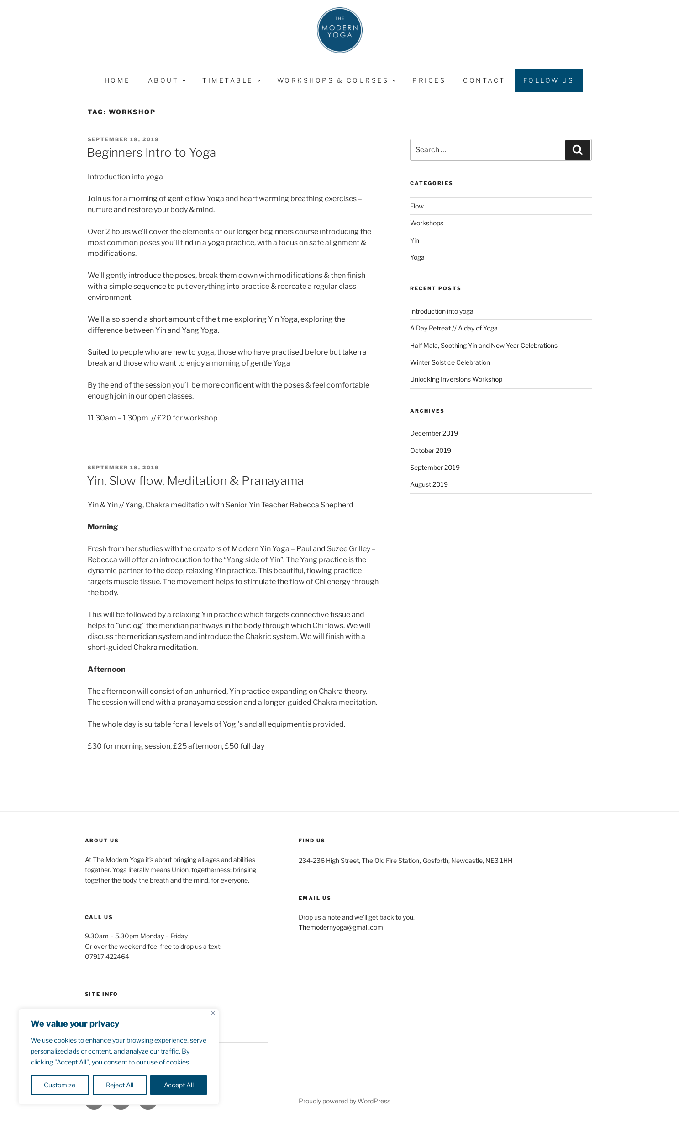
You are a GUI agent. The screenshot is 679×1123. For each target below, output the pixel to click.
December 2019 (434, 433)
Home (118, 80)
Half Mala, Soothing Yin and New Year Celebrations (484, 345)
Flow (417, 206)
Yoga (417, 257)
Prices (429, 80)
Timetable (232, 80)
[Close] (213, 1013)
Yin (414, 240)
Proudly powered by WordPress (344, 1101)
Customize (59, 1085)
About (168, 80)
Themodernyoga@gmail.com (341, 927)
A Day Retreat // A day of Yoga (454, 328)
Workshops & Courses (337, 80)
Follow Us (548, 80)
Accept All (179, 1085)
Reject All (119, 1085)
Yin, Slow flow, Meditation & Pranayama (195, 481)
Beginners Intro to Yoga (151, 152)
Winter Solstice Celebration (450, 362)
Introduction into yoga (442, 311)
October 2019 (430, 450)
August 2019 (429, 484)
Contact (484, 80)
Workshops (426, 223)
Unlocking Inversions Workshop (456, 379)
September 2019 (435, 467)
